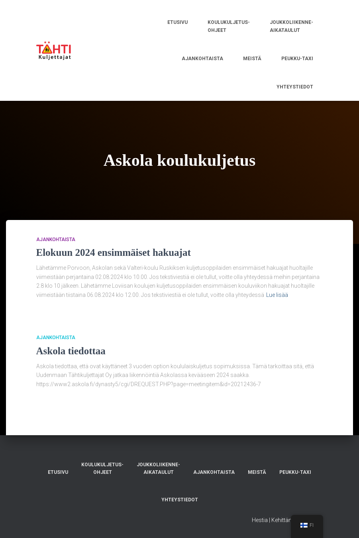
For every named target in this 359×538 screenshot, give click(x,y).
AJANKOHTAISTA (55, 239)
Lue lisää (277, 295)
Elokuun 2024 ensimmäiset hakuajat (113, 252)
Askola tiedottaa (71, 351)
